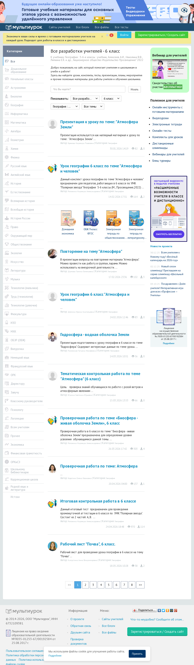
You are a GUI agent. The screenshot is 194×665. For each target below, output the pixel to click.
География (112, 143)
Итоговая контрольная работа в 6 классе (98, 501)
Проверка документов (78, 641)
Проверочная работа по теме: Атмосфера (99, 466)
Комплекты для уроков (167, 137)
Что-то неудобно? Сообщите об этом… (157, 619)
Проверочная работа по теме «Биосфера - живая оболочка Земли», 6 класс (99, 420)
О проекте (77, 619)
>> (140, 585)
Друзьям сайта (80, 632)
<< (69, 585)
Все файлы (102, 27)
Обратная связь (80, 626)
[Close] (102, 36)
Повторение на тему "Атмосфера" (91, 251)
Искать (134, 89)
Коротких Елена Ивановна (80, 478)
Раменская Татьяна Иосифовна (82, 350)
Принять (137, 653)
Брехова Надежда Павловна (81, 143)
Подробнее (54, 655)
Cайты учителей (59, 27)
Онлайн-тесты (161, 130)
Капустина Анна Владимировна (82, 560)
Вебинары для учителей (168, 154)
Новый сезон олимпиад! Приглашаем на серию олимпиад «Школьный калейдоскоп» (166, 272)
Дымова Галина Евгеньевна (80, 271)
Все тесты (121, 27)
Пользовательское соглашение (26, 651)
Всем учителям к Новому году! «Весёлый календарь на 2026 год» (165, 256)
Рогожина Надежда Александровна (84, 191)
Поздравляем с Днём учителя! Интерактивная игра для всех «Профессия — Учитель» (167, 289)
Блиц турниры (161, 160)
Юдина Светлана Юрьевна (80, 395)
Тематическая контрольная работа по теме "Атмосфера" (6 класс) (100, 376)
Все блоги (82, 27)
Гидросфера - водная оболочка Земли (94, 334)
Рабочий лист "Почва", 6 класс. (87, 544)
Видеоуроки (160, 118)
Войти (124, 35)
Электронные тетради (167, 124)
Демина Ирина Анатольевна (81, 311)
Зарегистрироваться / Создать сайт (161, 35)
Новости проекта (161, 246)
